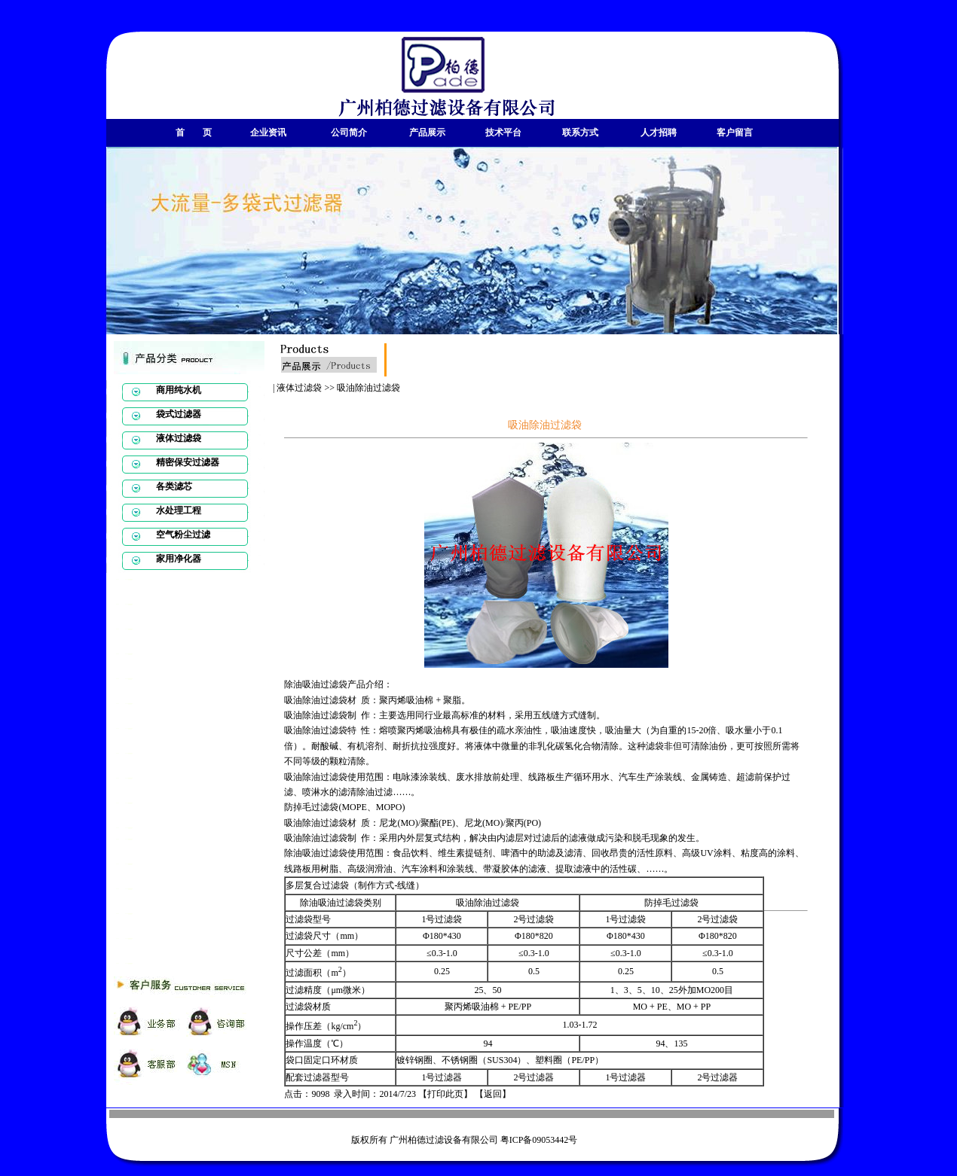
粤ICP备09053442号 (539, 1140)
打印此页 (445, 1094)
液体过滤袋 (299, 387)
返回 (493, 1094)
